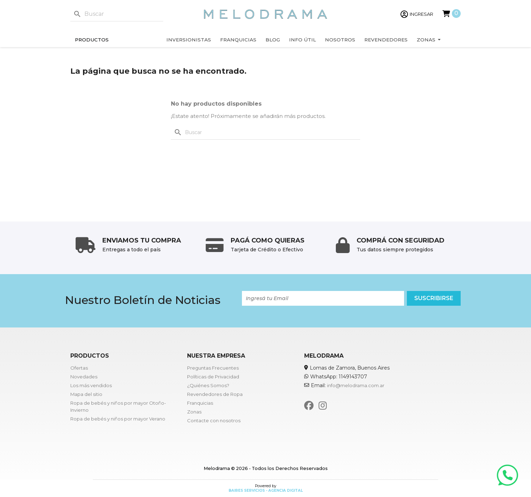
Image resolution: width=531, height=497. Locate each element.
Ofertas (79, 368)
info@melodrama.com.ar (355, 385)
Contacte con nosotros (214, 420)
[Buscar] (116, 14)
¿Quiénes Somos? (208, 385)
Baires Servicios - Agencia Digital (266, 490)
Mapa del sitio (86, 394)
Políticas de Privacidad (213, 376)
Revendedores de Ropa (215, 394)
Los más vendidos (91, 385)
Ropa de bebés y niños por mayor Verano (117, 419)
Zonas (194, 412)
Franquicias (200, 403)
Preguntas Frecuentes (213, 368)
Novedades (83, 376)
